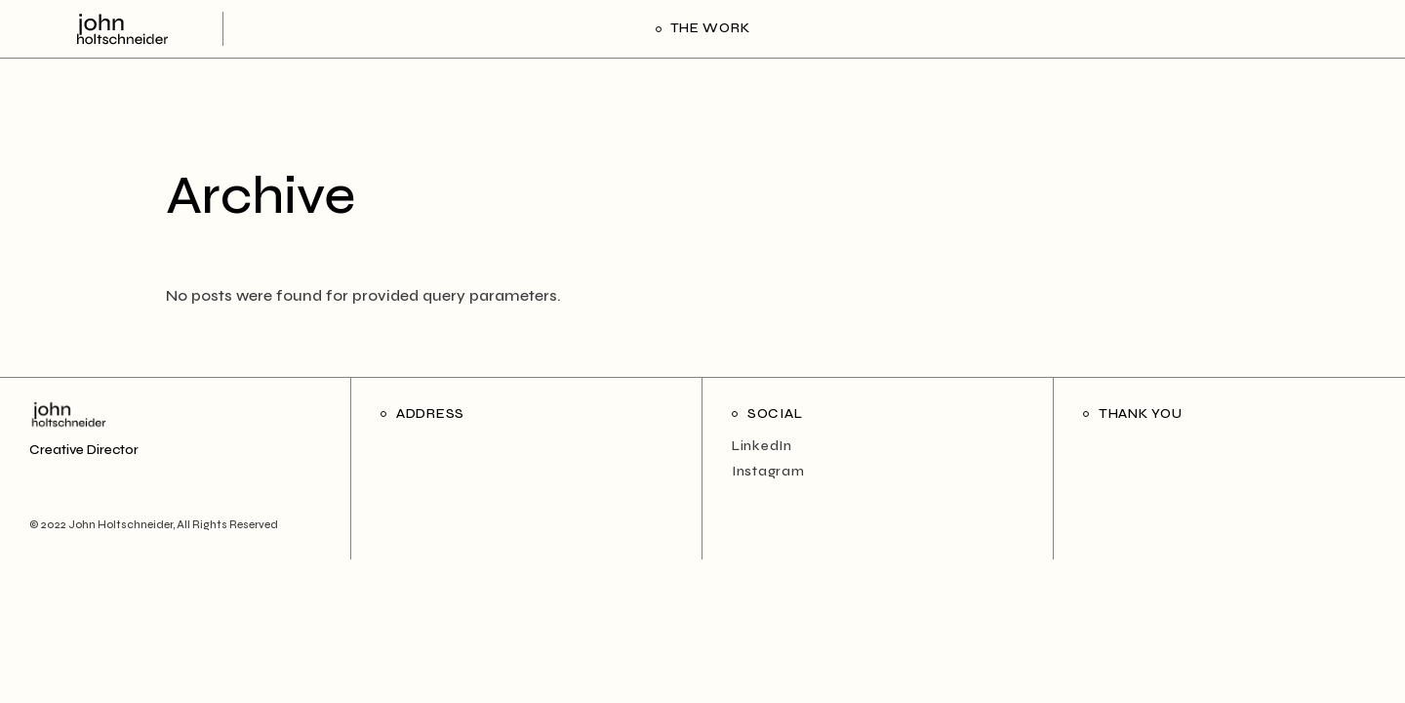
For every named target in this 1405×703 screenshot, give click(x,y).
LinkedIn (762, 445)
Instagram (768, 471)
